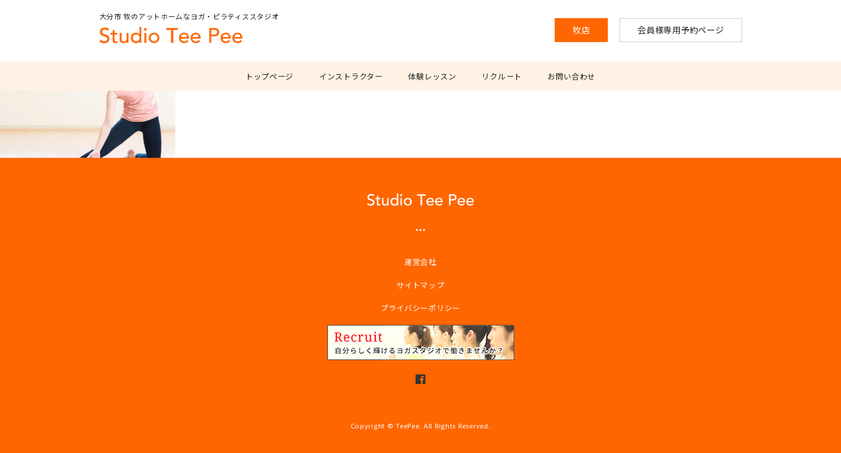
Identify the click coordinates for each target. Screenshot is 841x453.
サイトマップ (420, 285)
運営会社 (420, 261)
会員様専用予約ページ (681, 29)
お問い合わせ (572, 76)
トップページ (269, 76)
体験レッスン (432, 76)
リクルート (502, 76)
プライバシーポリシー (420, 307)
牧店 (581, 29)
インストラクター (351, 76)
